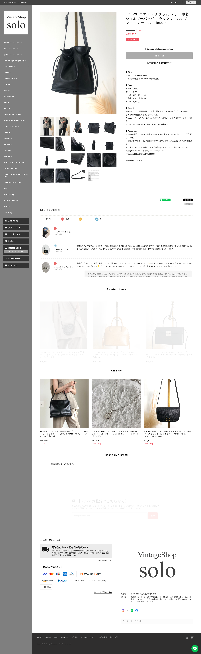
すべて (48, 219)
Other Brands (10, 168)
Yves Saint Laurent (13, 114)
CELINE (7, 72)
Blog (11, 241)
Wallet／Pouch (11, 200)
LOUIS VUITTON (11, 126)
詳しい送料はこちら (105, 560)
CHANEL (7, 150)
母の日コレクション (13, 43)
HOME (39, 637)
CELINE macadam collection (16, 175)
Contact (12, 265)
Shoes (7, 206)
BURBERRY (9, 96)
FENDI (6, 102)
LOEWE (7, 84)
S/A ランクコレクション (15, 61)
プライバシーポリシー (88, 637)
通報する (189, 204)
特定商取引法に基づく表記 (108, 637)
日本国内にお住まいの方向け (159, 63)
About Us (173, 2)
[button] (42, 404)
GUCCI (7, 108)
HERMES (8, 156)
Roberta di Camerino (14, 162)
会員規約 (74, 637)
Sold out (159, 56)
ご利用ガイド (14, 234)
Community (14, 259)
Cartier (7, 132)
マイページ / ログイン (16, 252)
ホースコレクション (13, 55)
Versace (8, 144)
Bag (6, 188)
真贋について (14, 228)
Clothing (8, 212)
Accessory (9, 194)
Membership (15, 248)
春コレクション (11, 49)
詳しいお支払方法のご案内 (103, 592)
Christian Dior (11, 78)
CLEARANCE (9, 67)
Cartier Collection (13, 182)
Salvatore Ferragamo (14, 120)
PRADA (7, 90)
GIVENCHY (9, 138)
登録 (153, 516)
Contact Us (64, 637)
